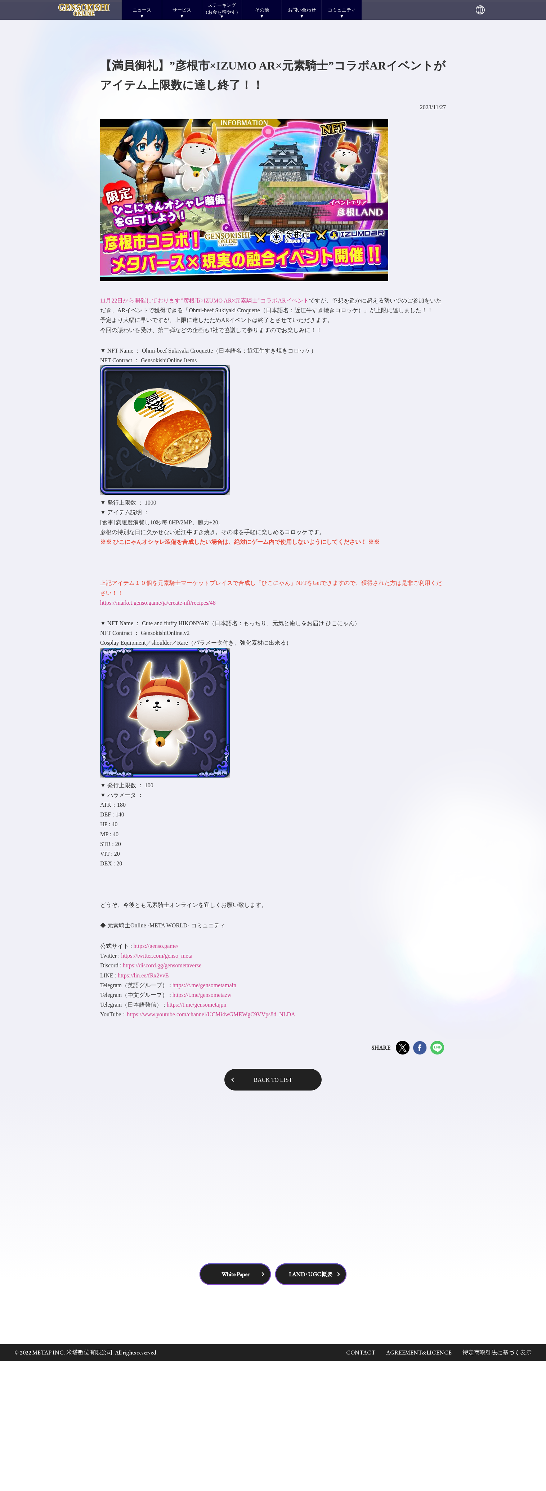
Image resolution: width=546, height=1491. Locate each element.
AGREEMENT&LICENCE (419, 1482)
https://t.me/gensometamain (204, 1115)
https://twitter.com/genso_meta (156, 1085)
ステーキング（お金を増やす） (222, 8)
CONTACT (360, 1482)
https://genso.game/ (155, 1076)
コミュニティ (342, 10)
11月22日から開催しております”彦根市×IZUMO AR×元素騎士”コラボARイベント (204, 430)
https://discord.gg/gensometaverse (162, 1095)
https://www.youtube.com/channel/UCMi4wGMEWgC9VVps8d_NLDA (211, 1144)
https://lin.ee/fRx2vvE (143, 1105)
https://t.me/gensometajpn (197, 1134)
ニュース (142, 10)
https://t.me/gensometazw (202, 1124)
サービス (182, 10)
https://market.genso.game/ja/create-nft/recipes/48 (158, 732)
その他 (262, 10)
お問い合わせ (302, 10)
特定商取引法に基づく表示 (497, 1482)
